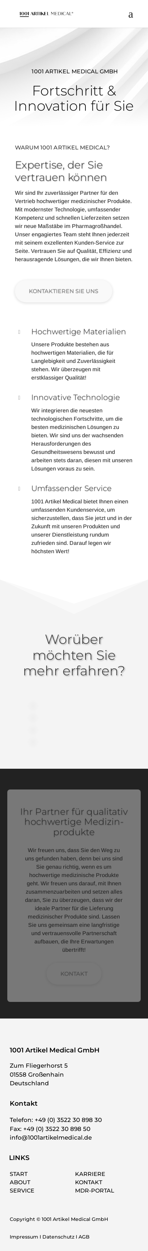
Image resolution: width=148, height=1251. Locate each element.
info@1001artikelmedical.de (51, 1137)
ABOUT (20, 1182)
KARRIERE (90, 1174)
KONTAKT (74, 973)
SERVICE (22, 1190)
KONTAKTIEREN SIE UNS (63, 291)
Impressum (24, 1237)
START (18, 1174)
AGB (84, 1237)
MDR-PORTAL (94, 1190)
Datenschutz (58, 1237)
